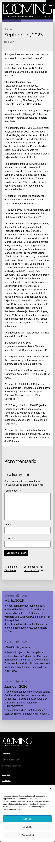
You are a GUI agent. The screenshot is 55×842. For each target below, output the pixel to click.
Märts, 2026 (14, 600)
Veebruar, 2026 (17, 647)
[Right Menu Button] (50, 4)
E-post (9, 538)
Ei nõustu (27, 827)
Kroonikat (9, 29)
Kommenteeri (12, 490)
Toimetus (6, 780)
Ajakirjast (6, 774)
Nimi (7, 524)
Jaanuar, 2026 (15, 686)
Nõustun (27, 818)
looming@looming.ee (11, 765)
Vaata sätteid (27, 835)
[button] (50, 788)
